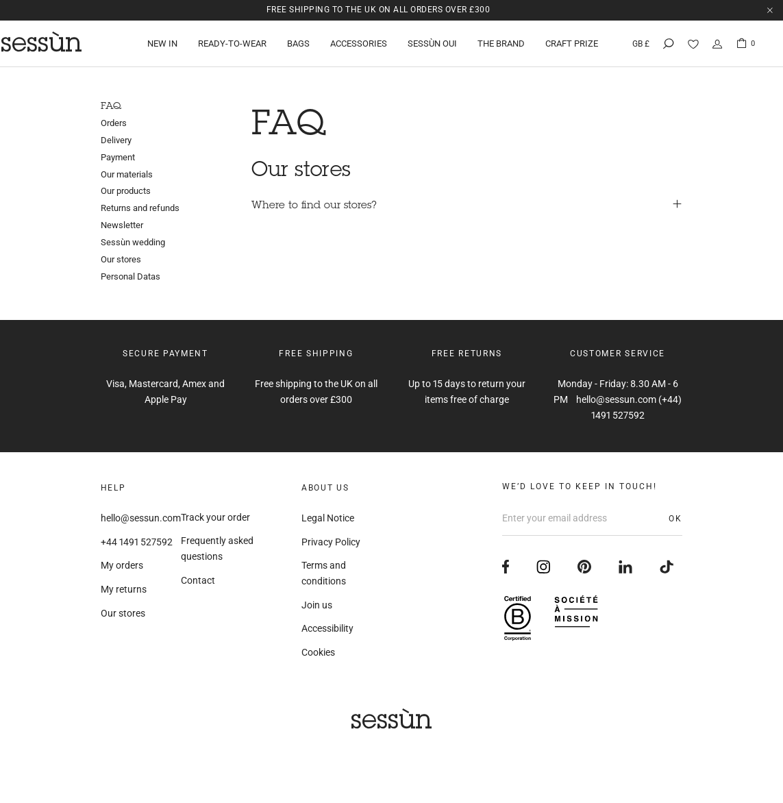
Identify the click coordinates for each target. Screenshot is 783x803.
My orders (122, 565)
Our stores (121, 259)
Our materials (127, 174)
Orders (114, 123)
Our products (126, 191)
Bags (299, 44)
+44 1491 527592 (137, 541)
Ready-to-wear (233, 44)
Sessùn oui (433, 44)
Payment (118, 157)
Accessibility (327, 628)
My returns (124, 589)
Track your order (215, 517)
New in (164, 44)
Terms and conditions (323, 573)
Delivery (116, 140)
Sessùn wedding (133, 242)
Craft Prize (573, 44)
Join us (316, 605)
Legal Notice (327, 517)
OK (675, 518)
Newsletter (122, 225)
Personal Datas (130, 276)
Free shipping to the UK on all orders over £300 (378, 9)
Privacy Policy (330, 541)
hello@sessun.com (141, 517)
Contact (198, 580)
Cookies (318, 652)
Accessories (360, 44)
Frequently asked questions (217, 548)
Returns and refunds (140, 208)
